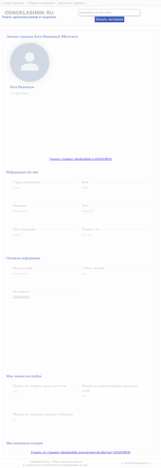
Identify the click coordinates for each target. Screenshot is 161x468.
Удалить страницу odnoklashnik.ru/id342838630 (80, 159)
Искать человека (109, 19)
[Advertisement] (84, 125)
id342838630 (21, 297)
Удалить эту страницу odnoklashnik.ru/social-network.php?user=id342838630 (80, 452)
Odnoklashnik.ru (40, 461)
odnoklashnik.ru (29, 12)
